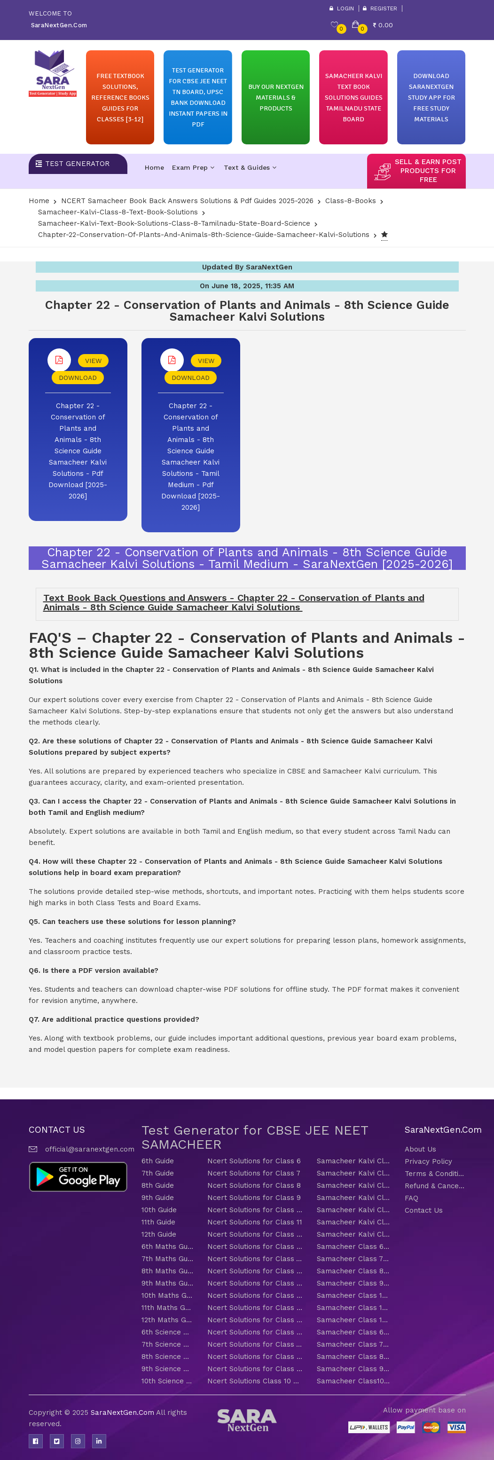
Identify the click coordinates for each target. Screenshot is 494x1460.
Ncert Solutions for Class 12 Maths (255, 1320)
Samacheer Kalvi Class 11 (354, 1222)
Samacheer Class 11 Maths (354, 1307)
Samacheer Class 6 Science (354, 1332)
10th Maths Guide (167, 1295)
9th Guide (157, 1197)
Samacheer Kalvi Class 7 (354, 1173)
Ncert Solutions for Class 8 (254, 1185)
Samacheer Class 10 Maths (354, 1295)
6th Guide (157, 1161)
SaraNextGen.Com (123, 1412)
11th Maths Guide (167, 1307)
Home (154, 167)
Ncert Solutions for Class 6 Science (255, 1332)
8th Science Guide (167, 1356)
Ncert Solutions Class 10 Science (255, 1381)
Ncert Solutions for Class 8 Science (255, 1356)
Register (380, 8)
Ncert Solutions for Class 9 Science (255, 1369)
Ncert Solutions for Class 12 (255, 1234)
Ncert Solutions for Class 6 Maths (255, 1246)
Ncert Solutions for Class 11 (254, 1222)
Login (341, 8)
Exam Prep (193, 167)
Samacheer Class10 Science (354, 1381)
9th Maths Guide (167, 1283)
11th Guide (158, 1222)
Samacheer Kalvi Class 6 (354, 1161)
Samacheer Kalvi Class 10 (354, 1210)
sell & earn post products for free (428, 171)
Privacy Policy (428, 1161)
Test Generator (77, 163)
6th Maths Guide (167, 1246)
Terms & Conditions (435, 1173)
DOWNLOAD (78, 377)
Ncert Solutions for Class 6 (254, 1161)
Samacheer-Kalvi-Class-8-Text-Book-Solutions (118, 212)
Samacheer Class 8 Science (354, 1356)
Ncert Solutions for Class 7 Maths (255, 1259)
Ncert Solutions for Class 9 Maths (255, 1283)
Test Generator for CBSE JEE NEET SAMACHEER (254, 1137)
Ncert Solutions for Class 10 (255, 1210)
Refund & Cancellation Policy (435, 1186)
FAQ (411, 1198)
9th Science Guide (167, 1369)
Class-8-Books (350, 201)
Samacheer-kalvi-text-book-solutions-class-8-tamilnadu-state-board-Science (174, 223)
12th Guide (158, 1234)
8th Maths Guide (167, 1271)
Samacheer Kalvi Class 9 (354, 1197)
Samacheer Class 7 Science (354, 1344)
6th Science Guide (167, 1332)
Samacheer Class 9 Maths (354, 1283)
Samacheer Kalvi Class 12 (354, 1234)
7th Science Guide (167, 1344)
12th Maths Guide (167, 1320)
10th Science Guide (167, 1381)
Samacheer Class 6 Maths (354, 1246)
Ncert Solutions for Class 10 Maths (255, 1295)
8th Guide (157, 1185)
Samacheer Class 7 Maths (354, 1259)
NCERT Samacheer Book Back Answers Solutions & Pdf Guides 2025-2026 (187, 201)
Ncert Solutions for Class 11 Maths (255, 1307)
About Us (420, 1149)
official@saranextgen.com (89, 1149)
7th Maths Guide (167, 1259)
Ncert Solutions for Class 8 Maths (255, 1271)
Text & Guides (250, 167)
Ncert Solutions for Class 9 (254, 1197)
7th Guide (157, 1173)
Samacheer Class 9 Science (354, 1369)
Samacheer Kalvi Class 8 (354, 1185)
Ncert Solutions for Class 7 (253, 1173)
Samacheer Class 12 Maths (354, 1320)
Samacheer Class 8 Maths (354, 1271)
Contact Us (424, 1210)
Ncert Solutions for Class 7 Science (255, 1344)
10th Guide (159, 1210)
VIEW (93, 360)
